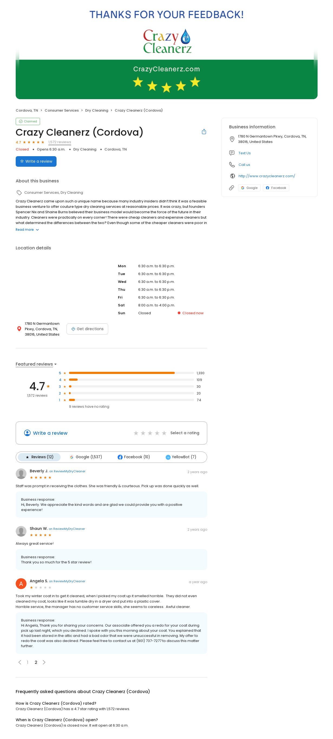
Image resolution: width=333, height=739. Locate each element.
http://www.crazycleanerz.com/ (267, 176)
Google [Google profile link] (249, 188)
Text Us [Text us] (245, 153)
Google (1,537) (85, 457)
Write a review (50, 433)
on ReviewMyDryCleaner (67, 471)
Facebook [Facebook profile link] (276, 188)
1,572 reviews (59, 142)
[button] (20, 662)
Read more (27, 229)
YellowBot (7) (181, 457)
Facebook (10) (134, 457)
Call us (244, 164)
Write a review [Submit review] (36, 161)
